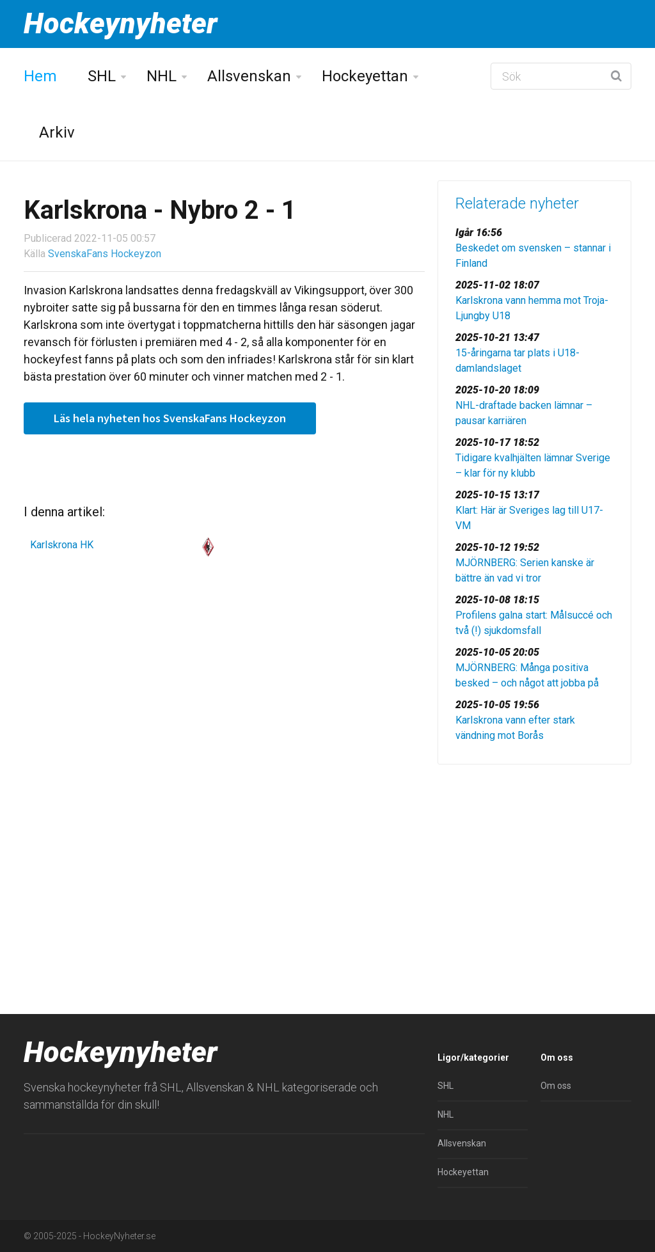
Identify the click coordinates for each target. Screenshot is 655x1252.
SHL (102, 76)
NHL (161, 76)
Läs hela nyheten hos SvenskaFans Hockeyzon (170, 418)
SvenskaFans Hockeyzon (104, 254)
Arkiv (57, 132)
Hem (40, 76)
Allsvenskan (249, 76)
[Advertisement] (534, 864)
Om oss (556, 1086)
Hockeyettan (365, 76)
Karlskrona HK (61, 545)
